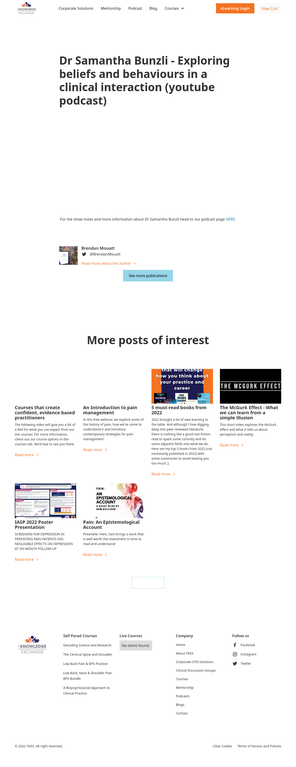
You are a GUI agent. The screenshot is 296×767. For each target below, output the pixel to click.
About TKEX (185, 653)
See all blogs (148, 582)
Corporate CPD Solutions (194, 662)
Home (180, 644)
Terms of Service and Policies (259, 746)
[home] (32, 8)
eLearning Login (235, 8)
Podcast (135, 8)
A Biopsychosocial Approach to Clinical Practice (86, 690)
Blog (153, 8)
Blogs (180, 704)
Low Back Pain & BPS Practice (85, 663)
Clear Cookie (222, 746)
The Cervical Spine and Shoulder (87, 654)
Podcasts (183, 696)
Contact (182, 713)
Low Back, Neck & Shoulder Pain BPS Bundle (87, 676)
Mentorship (111, 8)
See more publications (148, 275)
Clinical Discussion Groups (196, 670)
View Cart (270, 8)
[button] (174, 8)
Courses (182, 679)
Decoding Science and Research (87, 645)
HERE (230, 219)
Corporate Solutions (76, 8)
